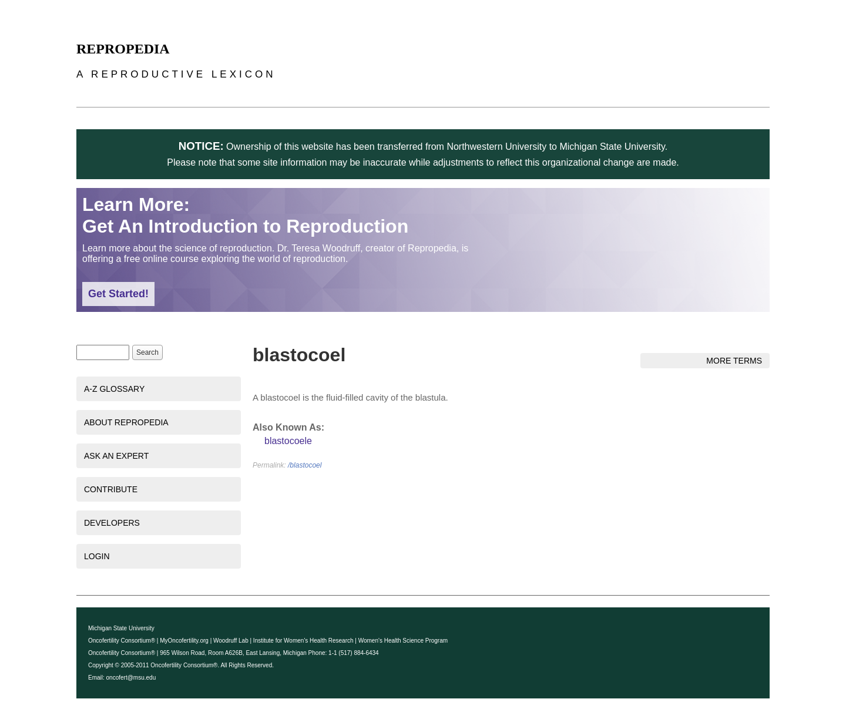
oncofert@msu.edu (131, 677)
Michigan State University (121, 628)
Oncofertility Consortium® (121, 640)
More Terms (734, 360)
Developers (112, 522)
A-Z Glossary (114, 389)
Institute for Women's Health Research (303, 640)
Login (97, 556)
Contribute (110, 489)
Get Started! (118, 294)
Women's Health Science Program (403, 640)
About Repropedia (126, 422)
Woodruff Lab (231, 640)
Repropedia (123, 48)
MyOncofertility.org (184, 640)
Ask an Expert (116, 456)
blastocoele (288, 441)
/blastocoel (304, 465)
